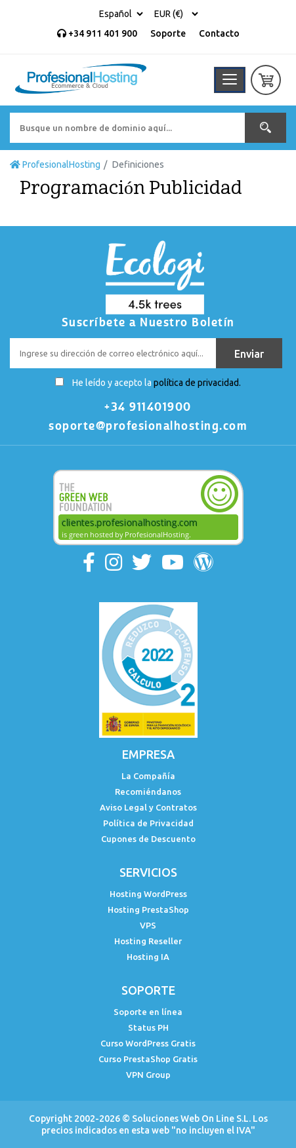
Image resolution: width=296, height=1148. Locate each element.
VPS (148, 925)
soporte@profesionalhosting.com (148, 426)
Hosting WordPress (148, 893)
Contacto (219, 33)
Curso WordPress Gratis (148, 1043)
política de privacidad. (197, 382)
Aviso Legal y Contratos (148, 807)
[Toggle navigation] (229, 80)
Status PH (148, 1027)
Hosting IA (148, 956)
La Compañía (148, 775)
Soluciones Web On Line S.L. (191, 1118)
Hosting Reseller (148, 941)
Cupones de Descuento (148, 838)
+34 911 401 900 (97, 33)
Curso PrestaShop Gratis (148, 1058)
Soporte (168, 33)
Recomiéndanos (148, 791)
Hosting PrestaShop (148, 909)
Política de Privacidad (148, 823)
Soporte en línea (148, 1011)
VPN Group (148, 1074)
